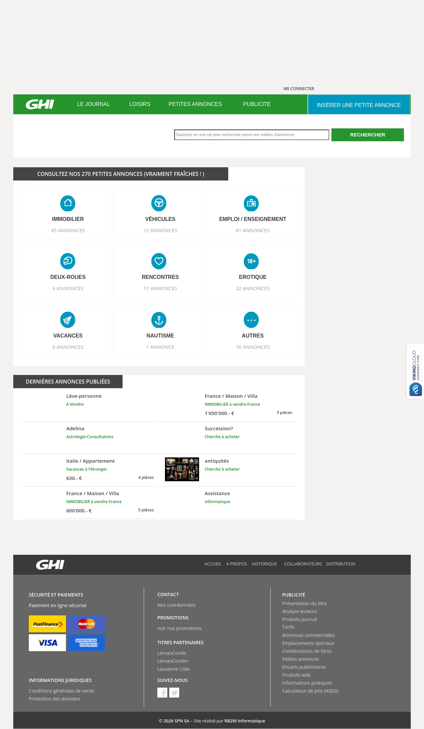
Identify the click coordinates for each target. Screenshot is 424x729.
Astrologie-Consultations (89, 437)
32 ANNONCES (253, 288)
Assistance (217, 493)
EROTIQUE (253, 277)
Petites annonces (300, 659)
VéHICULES (160, 219)
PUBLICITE (257, 104)
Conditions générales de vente (61, 691)
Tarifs (288, 627)
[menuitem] (93, 104)
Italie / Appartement (90, 460)
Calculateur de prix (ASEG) (310, 691)
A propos (236, 564)
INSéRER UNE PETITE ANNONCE (359, 105)
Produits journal (299, 619)
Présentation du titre (304, 603)
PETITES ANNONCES (195, 104)
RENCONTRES (160, 277)
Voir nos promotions (179, 628)
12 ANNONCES (160, 230)
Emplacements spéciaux (308, 643)
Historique (264, 564)
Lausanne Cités (173, 669)
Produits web (296, 675)
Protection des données (54, 699)
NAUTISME (160, 335)
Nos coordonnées (176, 605)
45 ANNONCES (68, 230)
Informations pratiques (307, 683)
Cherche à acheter (222, 437)
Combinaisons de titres (307, 651)
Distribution (340, 564)
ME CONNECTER (299, 88)
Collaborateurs (303, 564)
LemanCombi (171, 653)
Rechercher (367, 134)
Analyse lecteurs (299, 611)
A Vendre (75, 404)
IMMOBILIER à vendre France (232, 404)
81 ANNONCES (253, 230)
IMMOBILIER (68, 219)
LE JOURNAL (93, 104)
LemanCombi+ (173, 661)
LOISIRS (139, 104)
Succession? (219, 428)
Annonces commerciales (308, 635)
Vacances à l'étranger (86, 469)
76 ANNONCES (253, 346)
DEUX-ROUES (68, 277)
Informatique (217, 501)
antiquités (217, 460)
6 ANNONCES (67, 288)
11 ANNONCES (160, 288)
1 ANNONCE (160, 346)
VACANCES (68, 335)
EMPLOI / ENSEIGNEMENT (253, 219)
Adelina (75, 428)
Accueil (213, 564)
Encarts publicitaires (304, 667)
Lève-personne (84, 395)
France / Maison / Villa (231, 395)
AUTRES (253, 335)
